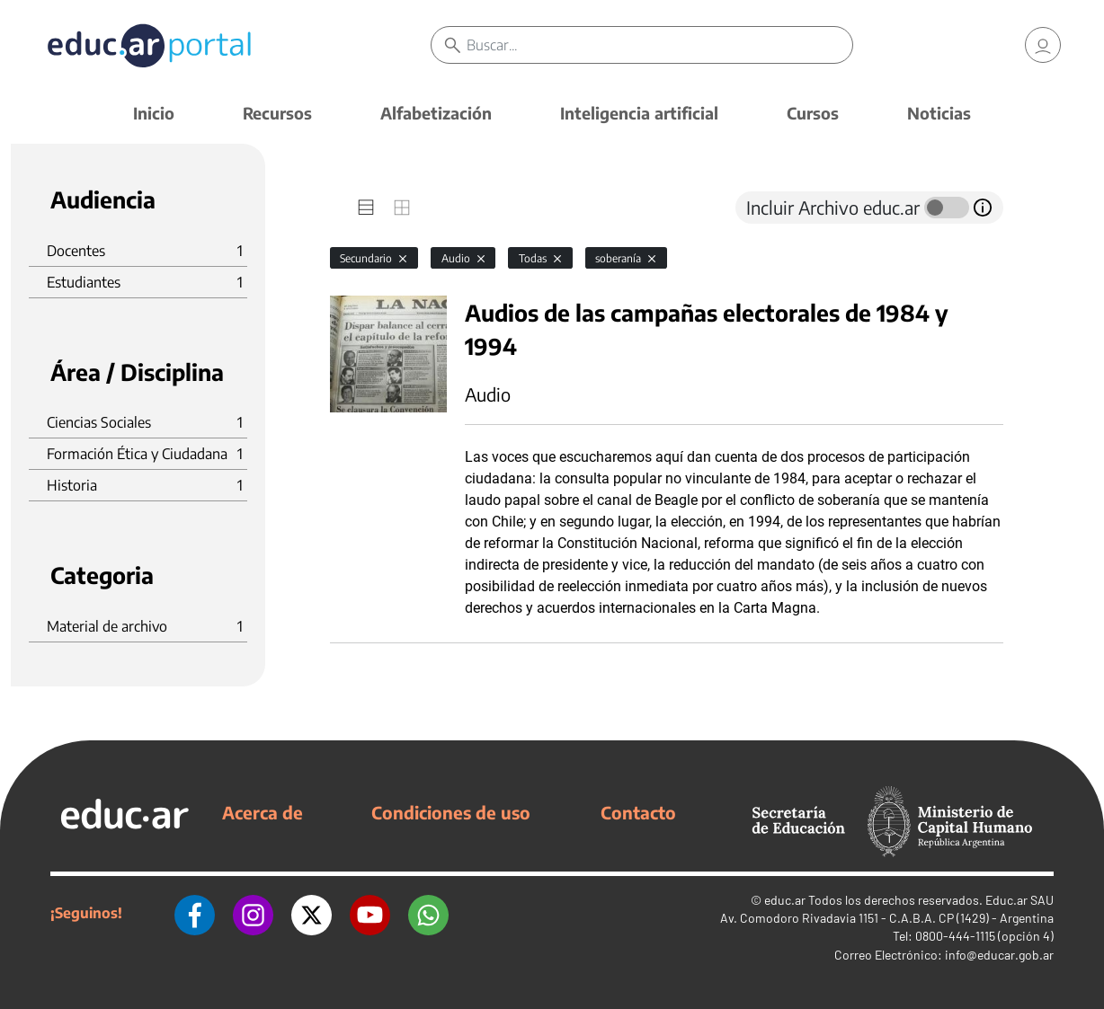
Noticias (939, 112)
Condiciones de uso (450, 812)
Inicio (153, 112)
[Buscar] (660, 45)
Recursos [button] (277, 112)
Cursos (813, 112)
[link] (1043, 45)
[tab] (366, 207)
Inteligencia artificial (639, 112)
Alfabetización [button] (436, 112)
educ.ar (785, 899)
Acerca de (262, 812)
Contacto (638, 812)
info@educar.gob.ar (999, 954)
